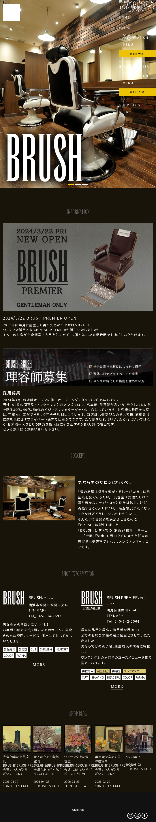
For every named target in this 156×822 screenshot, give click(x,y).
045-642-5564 (127, 621)
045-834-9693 (49, 615)
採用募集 (12, 393)
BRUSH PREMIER (127, 599)
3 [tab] (85, 184)
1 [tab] (71, 184)
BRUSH (41, 597)
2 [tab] (78, 184)
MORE (39, 664)
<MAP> (40, 610)
